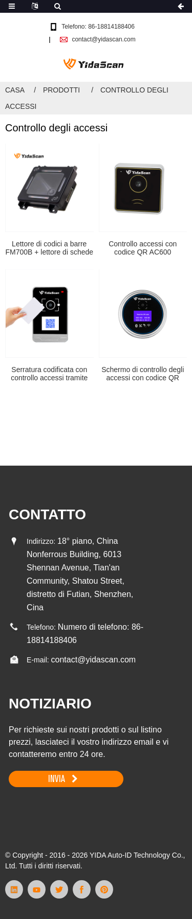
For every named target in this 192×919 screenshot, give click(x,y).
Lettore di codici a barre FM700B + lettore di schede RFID (49, 248)
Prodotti (61, 90)
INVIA (56, 779)
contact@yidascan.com (103, 39)
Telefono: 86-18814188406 (98, 26)
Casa (15, 90)
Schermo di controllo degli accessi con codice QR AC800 (142, 374)
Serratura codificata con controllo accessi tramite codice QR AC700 (49, 374)
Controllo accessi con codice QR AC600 (143, 248)
